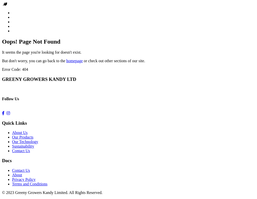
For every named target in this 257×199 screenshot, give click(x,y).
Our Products (22, 137)
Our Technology (25, 142)
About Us (20, 132)
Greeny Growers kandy (26, 4)
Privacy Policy (24, 179)
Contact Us (21, 151)
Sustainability (23, 146)
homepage (74, 61)
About (17, 175)
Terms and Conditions (29, 184)
